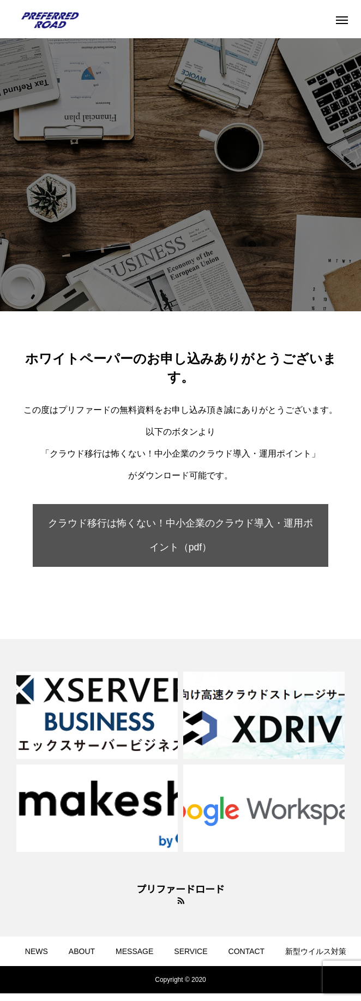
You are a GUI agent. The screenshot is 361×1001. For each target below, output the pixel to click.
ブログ (232, 983)
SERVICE (190, 951)
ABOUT (82, 951)
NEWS (36, 951)
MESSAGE (134, 951)
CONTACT (246, 951)
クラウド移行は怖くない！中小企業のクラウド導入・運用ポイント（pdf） (180, 535)
